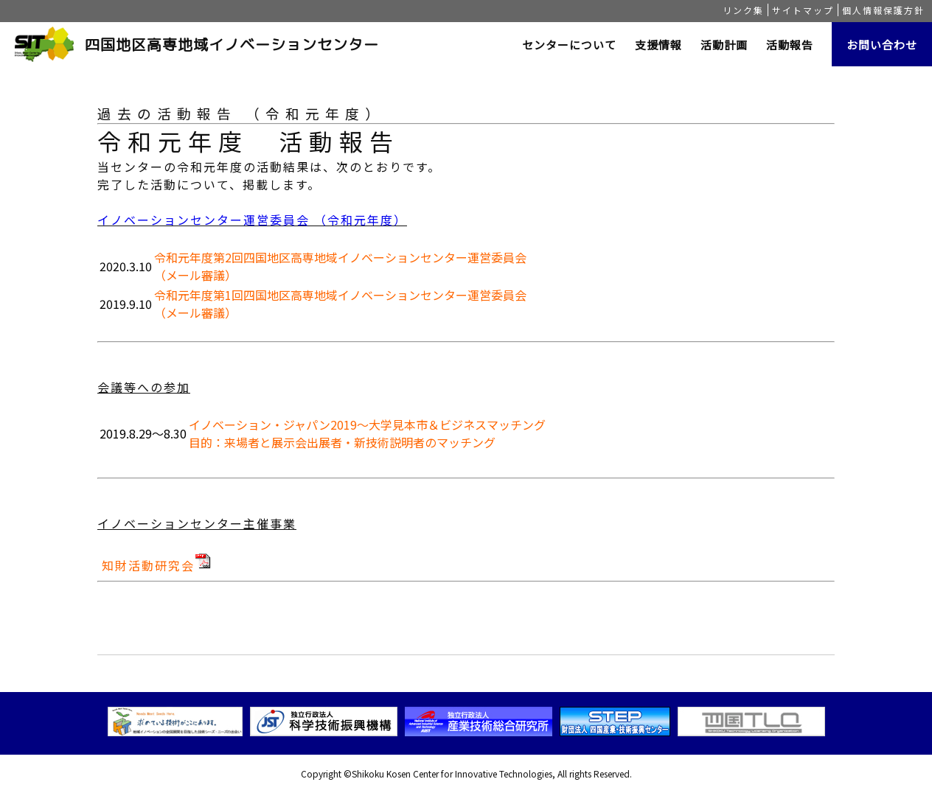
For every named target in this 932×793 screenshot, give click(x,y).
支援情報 (658, 44)
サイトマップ (803, 10)
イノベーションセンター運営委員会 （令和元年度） (252, 219)
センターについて (569, 44)
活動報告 (789, 44)
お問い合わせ (881, 44)
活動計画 (724, 44)
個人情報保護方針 (883, 10)
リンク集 (743, 10)
